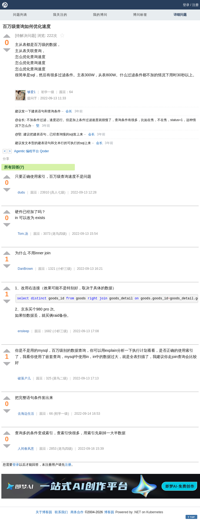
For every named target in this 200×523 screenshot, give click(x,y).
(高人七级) (57, 192)
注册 (195, 5)
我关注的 (60, 15)
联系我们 (61, 512)
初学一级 (47, 92)
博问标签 (140, 15)
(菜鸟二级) (59, 378)
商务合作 (77, 512)
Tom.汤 (23, 234)
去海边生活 (26, 414)
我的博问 (100, 15)
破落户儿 (24, 378)
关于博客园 (44, 512)
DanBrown (25, 269)
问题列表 (20, 15)
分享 (6, 159)
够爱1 (31, 92)
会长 (69, 111)
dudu (21, 192)
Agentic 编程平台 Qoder (31, 151)
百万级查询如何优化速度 (27, 26)
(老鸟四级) (59, 234)
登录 (186, 5)
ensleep (23, 331)
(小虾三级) (64, 269)
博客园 (109, 512)
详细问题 (180, 15)
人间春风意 (26, 449)
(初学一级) (61, 414)
